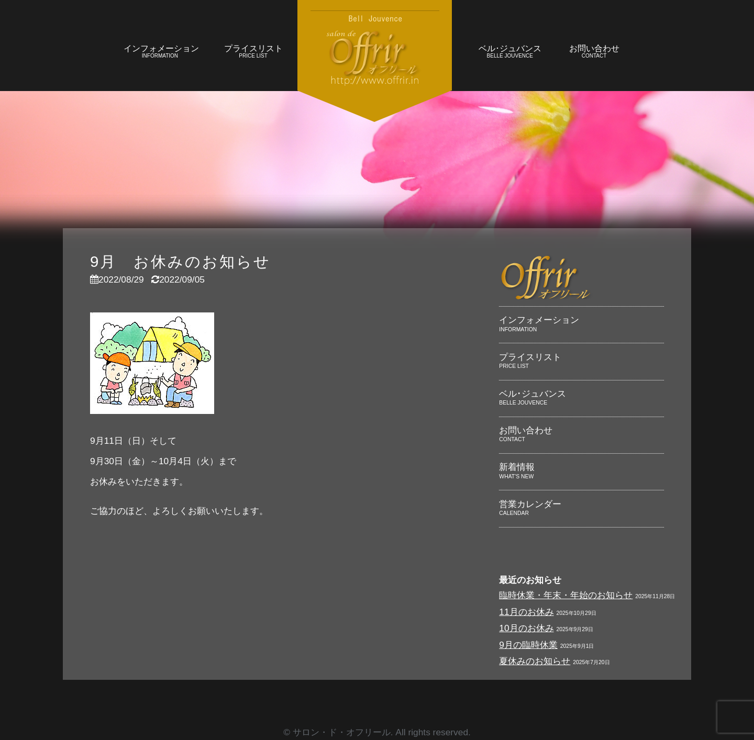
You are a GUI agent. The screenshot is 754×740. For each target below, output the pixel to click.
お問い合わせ (594, 52)
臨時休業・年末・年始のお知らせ (566, 595)
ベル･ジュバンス (509, 52)
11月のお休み (526, 612)
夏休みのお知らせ (534, 661)
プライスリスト (253, 52)
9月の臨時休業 (528, 645)
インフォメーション (161, 52)
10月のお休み (526, 628)
